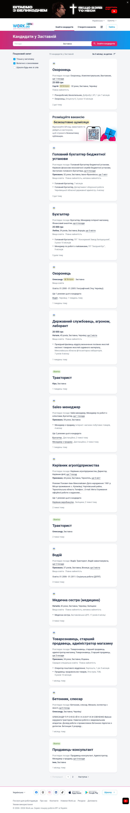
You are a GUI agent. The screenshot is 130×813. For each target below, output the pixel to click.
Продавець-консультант (72, 750)
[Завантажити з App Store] (75, 792)
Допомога (92, 801)
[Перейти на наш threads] (42, 792)
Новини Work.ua (68, 801)
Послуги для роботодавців (25, 801)
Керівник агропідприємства (75, 465)
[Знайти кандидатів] (64, 27)
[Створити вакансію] (87, 27)
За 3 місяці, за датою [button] (104, 54)
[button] (101, 27)
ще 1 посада (58, 79)
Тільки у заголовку (23, 59)
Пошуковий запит (22, 53)
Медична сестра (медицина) (76, 600)
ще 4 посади (90, 171)
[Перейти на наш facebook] (36, 792)
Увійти (112, 27)
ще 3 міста (91, 230)
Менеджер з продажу (62, 442)
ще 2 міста (92, 335)
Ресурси (81, 801)
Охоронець (61, 70)
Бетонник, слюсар (67, 699)
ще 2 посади (58, 564)
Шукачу (112, 20)
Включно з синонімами (25, 63)
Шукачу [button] (109, 792)
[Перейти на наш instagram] (49, 792)
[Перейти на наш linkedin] (56, 792)
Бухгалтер (60, 214)
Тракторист (62, 378)
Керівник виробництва (63, 502)
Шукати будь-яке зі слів (25, 67)
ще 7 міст (103, 174)
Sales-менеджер (66, 407)
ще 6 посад (64, 708)
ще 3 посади (58, 655)
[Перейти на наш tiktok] (62, 792)
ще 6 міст (96, 478)
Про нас (43, 801)
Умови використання (23, 804)
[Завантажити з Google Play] (92, 792)
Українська (19, 792)
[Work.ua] (21, 27)
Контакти (54, 801)
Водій (55, 298)
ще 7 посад (71, 474)
